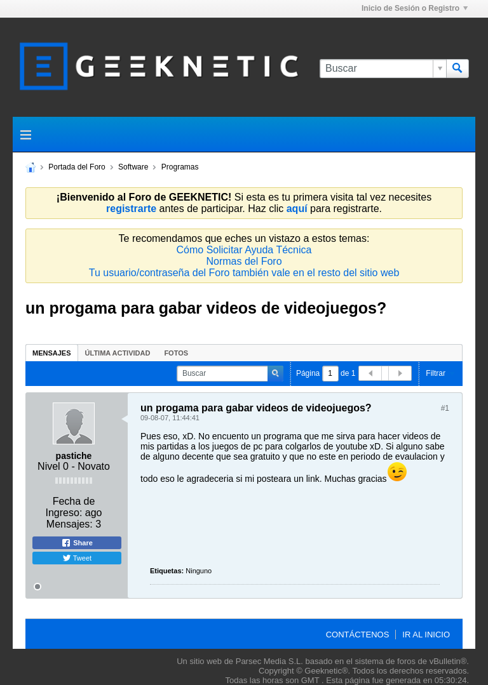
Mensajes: (69, 524)
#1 (445, 408)
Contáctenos (358, 634)
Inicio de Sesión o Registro (415, 8)
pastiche (74, 456)
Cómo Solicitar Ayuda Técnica (244, 249)
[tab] (51, 352)
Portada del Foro (76, 167)
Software (133, 167)
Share (77, 543)
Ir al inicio (426, 634)
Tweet (77, 558)
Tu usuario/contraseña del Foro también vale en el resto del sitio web (244, 272)
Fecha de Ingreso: (70, 507)
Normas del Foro (243, 261)
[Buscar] (383, 68)
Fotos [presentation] (176, 353)
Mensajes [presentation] (51, 353)
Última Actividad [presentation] (118, 353)
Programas (180, 167)
